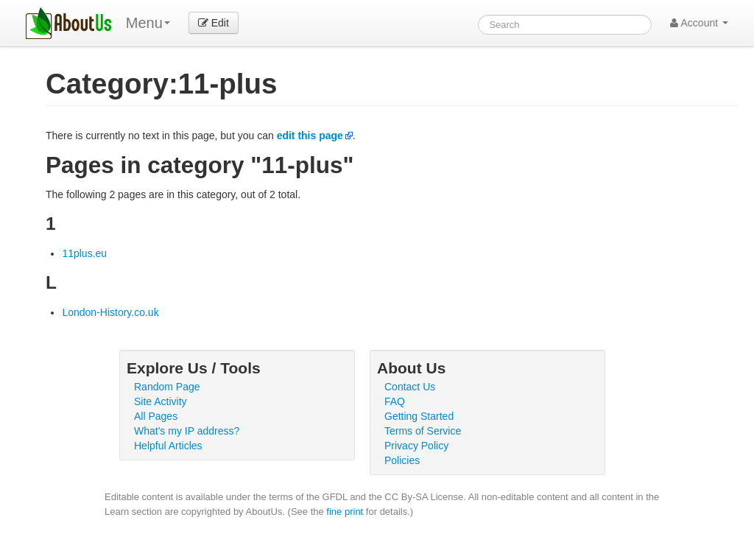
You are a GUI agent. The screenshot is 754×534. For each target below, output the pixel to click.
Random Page (167, 387)
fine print (344, 511)
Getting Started (419, 416)
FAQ (394, 401)
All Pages (155, 416)
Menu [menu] (148, 23)
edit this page (310, 135)
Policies (402, 460)
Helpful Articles (168, 446)
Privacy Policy (416, 446)
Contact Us (409, 387)
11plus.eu (84, 253)
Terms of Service (422, 431)
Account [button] (699, 23)
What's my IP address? (186, 431)
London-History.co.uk (110, 312)
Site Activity (160, 401)
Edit (213, 23)
